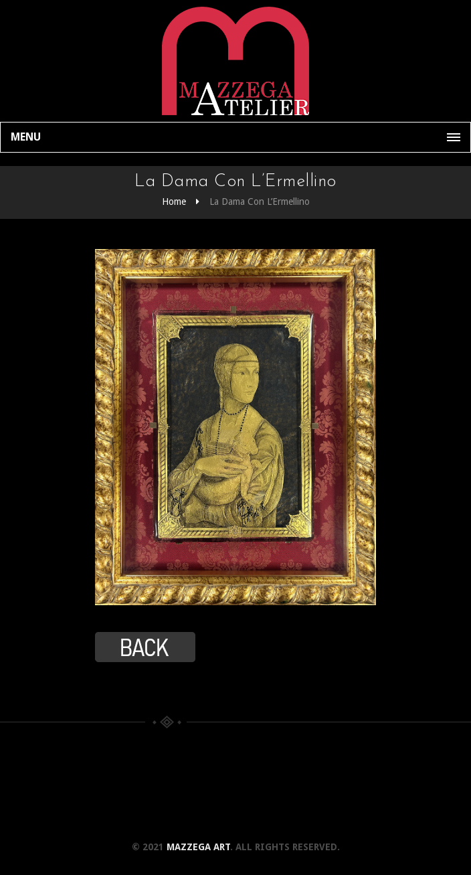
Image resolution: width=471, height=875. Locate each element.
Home (174, 201)
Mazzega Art (198, 847)
